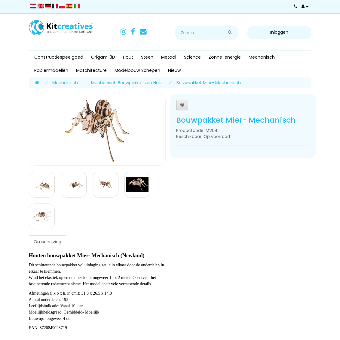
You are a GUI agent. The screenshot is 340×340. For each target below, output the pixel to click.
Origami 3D (103, 57)
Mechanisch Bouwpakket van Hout (127, 83)
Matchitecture (91, 70)
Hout (128, 57)
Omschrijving (47, 242)
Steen (147, 57)
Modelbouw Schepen (137, 70)
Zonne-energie (225, 57)
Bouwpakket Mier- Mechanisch (208, 83)
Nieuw (174, 70)
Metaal (168, 57)
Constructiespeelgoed (58, 57)
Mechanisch (262, 57)
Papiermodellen (51, 70)
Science (192, 57)
